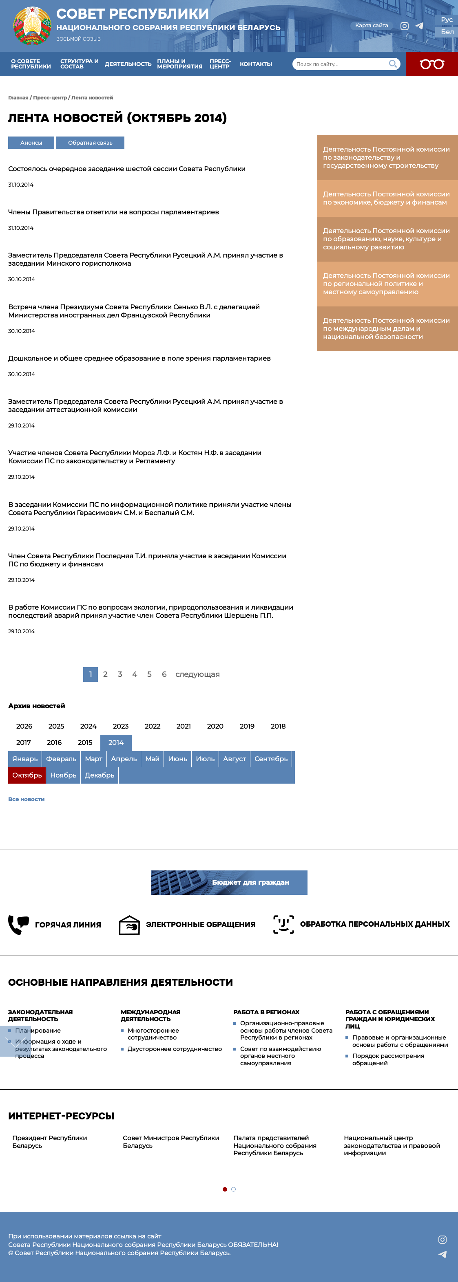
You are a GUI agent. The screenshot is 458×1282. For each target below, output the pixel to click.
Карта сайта (371, 25)
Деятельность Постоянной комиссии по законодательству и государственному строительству (386, 157)
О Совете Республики (31, 64)
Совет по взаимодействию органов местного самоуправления (280, 1056)
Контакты (256, 64)
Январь (25, 759)
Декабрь (99, 775)
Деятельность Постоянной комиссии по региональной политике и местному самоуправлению (386, 284)
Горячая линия (54, 925)
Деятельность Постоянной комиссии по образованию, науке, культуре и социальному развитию (386, 239)
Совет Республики (168, 19)
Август (234, 759)
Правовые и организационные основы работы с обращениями (400, 1041)
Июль (205, 759)
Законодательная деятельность (40, 1016)
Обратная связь (90, 142)
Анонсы (31, 142)
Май (152, 759)
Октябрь (27, 775)
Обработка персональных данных (361, 924)
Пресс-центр (220, 64)
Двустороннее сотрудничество (175, 1049)
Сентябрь (271, 759)
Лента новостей (92, 98)
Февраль (61, 759)
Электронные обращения (187, 925)
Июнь (177, 759)
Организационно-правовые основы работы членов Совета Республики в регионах (286, 1030)
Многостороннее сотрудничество (153, 1034)
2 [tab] (234, 1189)
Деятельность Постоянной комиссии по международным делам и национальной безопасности (386, 329)
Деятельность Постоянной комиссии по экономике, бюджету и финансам (386, 198)
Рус (447, 20)
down (15, 1041)
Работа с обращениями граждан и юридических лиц (390, 1019)
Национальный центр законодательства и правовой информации (392, 1145)
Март (93, 759)
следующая (197, 674)
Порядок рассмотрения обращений (388, 1059)
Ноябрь (63, 775)
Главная (18, 98)
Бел (447, 32)
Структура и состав (79, 64)
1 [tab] (225, 1189)
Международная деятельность (150, 1016)
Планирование (38, 1030)
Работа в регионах (266, 1012)
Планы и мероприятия (180, 64)
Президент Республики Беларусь (49, 1142)
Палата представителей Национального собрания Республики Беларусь (274, 1145)
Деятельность (128, 64)
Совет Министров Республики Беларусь (171, 1142)
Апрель (124, 759)
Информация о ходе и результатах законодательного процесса (61, 1049)
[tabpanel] (63, 1142)
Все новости (26, 799)
